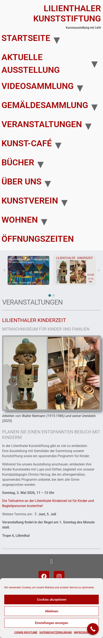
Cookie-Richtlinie (25, 632)
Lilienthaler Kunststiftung (67, 13)
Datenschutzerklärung (55, 632)
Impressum (81, 632)
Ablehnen (51, 611)
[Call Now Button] (93, 629)
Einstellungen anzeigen (51, 623)
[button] (49, 295)
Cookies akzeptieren (51, 599)
